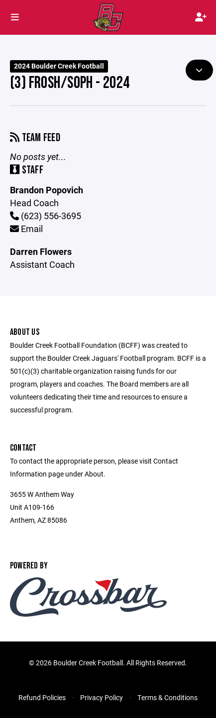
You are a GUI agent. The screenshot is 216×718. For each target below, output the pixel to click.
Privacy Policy (101, 697)
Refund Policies (42, 697)
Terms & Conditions (167, 697)
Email (26, 229)
